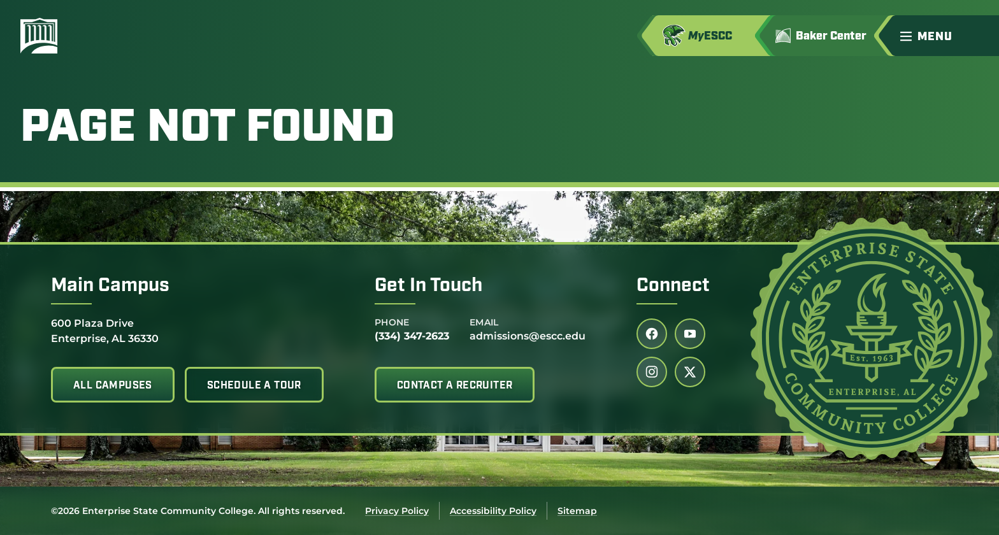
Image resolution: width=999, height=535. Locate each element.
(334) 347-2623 (412, 336)
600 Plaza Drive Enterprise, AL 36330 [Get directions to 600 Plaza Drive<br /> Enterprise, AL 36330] (105, 330)
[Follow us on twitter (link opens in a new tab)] (690, 372)
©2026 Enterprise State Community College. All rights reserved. (198, 511)
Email (484, 322)
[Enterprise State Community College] (100, 35)
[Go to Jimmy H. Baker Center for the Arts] (829, 35)
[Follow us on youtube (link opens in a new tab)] (690, 333)
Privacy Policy (397, 511)
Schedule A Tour (254, 386)
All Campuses (112, 386)
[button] (944, 35)
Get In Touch (428, 286)
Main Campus (110, 286)
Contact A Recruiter (455, 386)
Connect (673, 286)
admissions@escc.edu (528, 336)
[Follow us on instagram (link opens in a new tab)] (651, 372)
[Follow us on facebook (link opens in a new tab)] (651, 333)
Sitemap (577, 511)
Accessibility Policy (493, 511)
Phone (392, 322)
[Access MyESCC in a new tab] (711, 35)
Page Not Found (207, 129)
